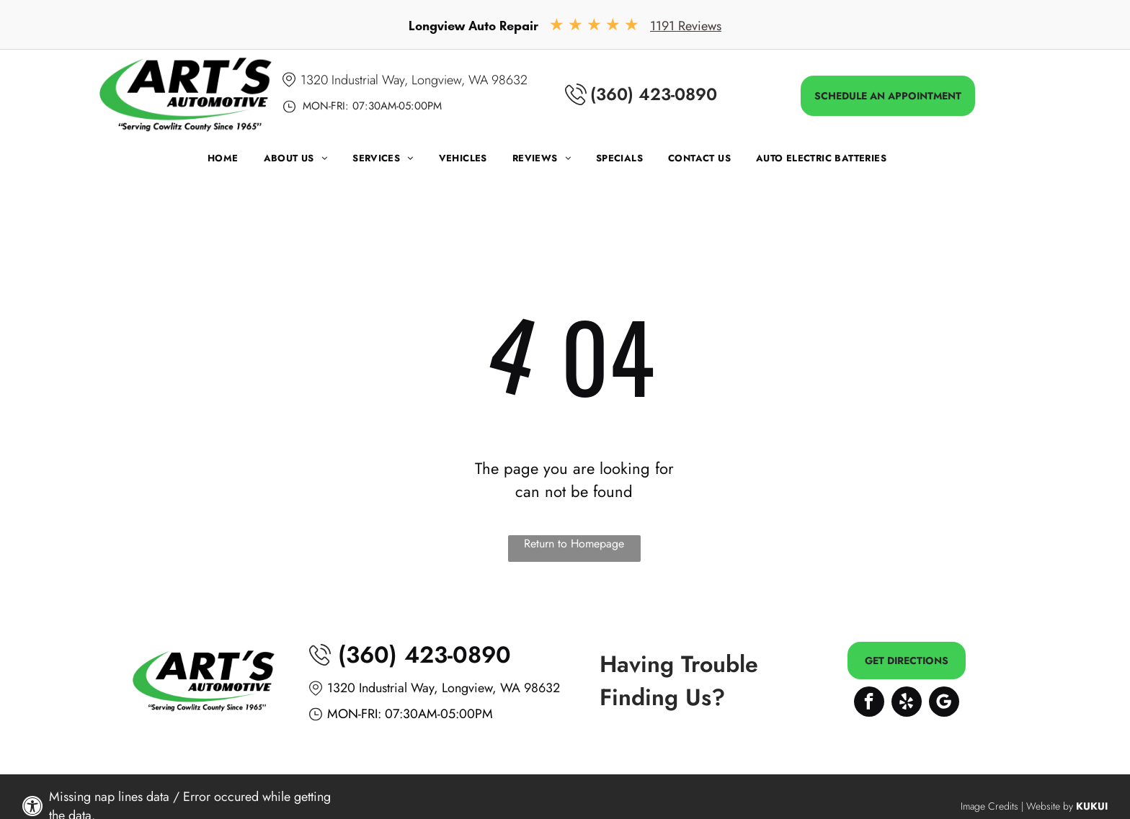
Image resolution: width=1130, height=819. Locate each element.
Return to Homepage (574, 543)
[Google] (944, 703)
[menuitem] (236, 161)
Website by (1049, 806)
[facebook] (869, 703)
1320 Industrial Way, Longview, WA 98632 (414, 80)
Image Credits (989, 806)
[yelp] (906, 703)
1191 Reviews (685, 26)
